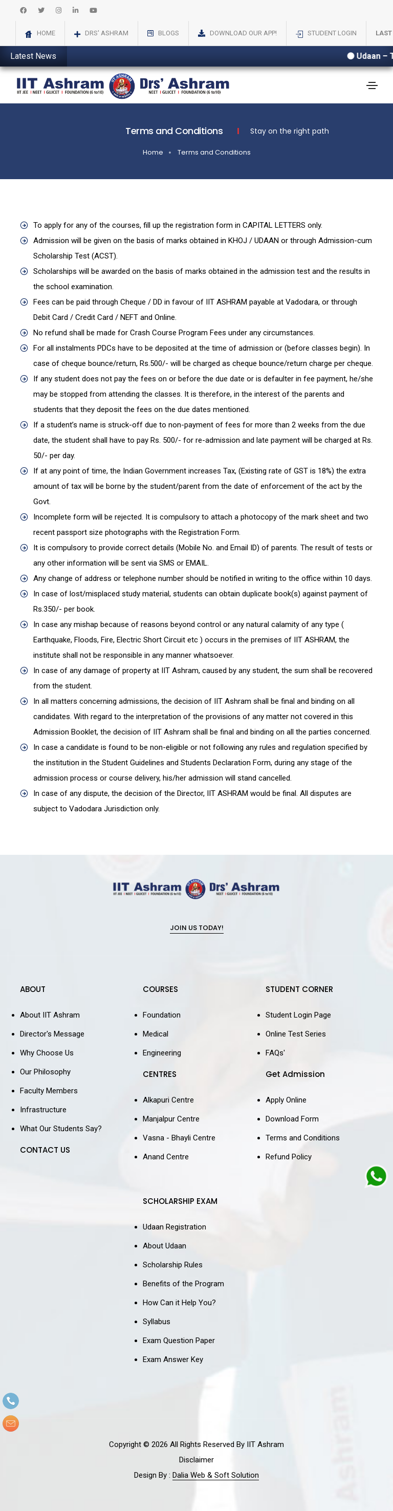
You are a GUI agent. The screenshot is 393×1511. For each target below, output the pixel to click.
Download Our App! (243, 33)
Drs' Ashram (106, 33)
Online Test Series (296, 1034)
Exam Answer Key (173, 1359)
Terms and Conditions (214, 152)
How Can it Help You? (179, 1302)
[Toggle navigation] (372, 85)
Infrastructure (43, 1109)
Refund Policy (289, 1156)
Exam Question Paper (179, 1340)
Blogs (168, 33)
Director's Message (52, 1034)
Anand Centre (166, 1156)
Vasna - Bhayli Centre (179, 1137)
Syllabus (156, 1321)
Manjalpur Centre (171, 1119)
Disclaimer (196, 1459)
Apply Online (286, 1100)
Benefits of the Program (183, 1283)
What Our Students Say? (61, 1128)
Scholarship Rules (173, 1264)
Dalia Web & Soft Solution (215, 1475)
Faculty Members (49, 1090)
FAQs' (275, 1052)
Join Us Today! (197, 928)
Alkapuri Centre (168, 1100)
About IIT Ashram (50, 1015)
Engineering (162, 1052)
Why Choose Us (47, 1052)
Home (46, 33)
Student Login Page (298, 1015)
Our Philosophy (45, 1071)
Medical (155, 1034)
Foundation (162, 1015)
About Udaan (164, 1245)
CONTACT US (45, 1150)
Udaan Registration (174, 1227)
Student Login (332, 33)
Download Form (292, 1119)
